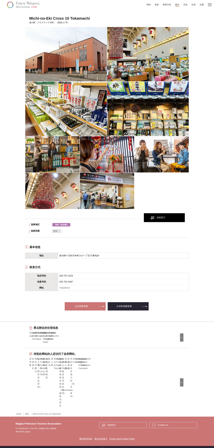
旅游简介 (112, 421)
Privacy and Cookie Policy (122, 435)
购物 (55, 231)
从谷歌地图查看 (124, 306)
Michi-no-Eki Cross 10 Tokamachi (47, 410)
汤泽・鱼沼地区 (61, 225)
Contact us (163, 421)
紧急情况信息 (85, 435)
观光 (27, 410)
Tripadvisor (64, 288)
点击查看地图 (81, 306)
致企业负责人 (101, 435)
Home (18, 410)
